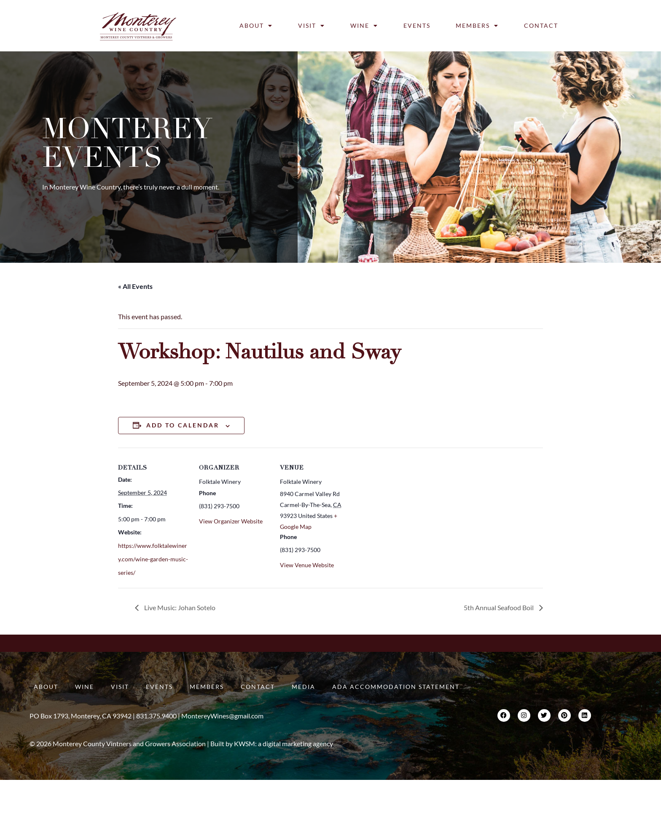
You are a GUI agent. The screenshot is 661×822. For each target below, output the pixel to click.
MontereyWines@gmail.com (222, 716)
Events (416, 25)
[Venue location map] (405, 505)
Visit (311, 26)
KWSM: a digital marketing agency (283, 743)
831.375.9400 (156, 716)
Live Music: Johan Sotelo (179, 607)
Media (303, 686)
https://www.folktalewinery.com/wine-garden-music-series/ (153, 559)
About (256, 26)
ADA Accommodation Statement (395, 686)
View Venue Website (307, 564)
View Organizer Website (231, 521)
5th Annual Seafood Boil (499, 607)
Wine (364, 26)
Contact (541, 25)
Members (477, 26)
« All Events (135, 286)
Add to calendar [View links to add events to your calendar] (182, 425)
